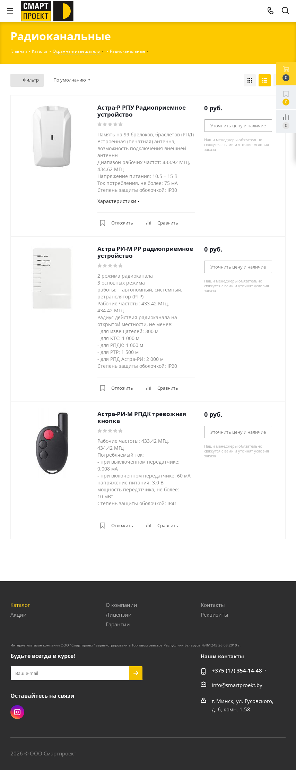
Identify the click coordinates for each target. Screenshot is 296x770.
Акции (18, 614)
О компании (121, 604)
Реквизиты (214, 614)
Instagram (17, 712)
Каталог (20, 604)
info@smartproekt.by (237, 685)
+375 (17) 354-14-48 (237, 670)
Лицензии (119, 614)
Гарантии (118, 624)
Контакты (213, 604)
